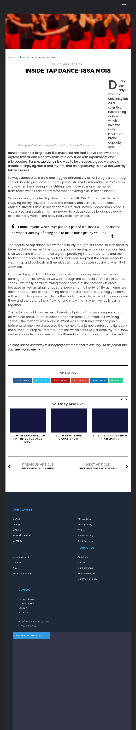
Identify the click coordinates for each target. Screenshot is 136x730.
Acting (16, 524)
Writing (81, 530)
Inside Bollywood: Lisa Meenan (38, 466)
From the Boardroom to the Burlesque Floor (27, 438)
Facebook (23, 380)
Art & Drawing (85, 541)
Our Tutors (83, 562)
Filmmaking (84, 519)
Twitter (41, 380)
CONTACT (25, 590)
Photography (85, 524)
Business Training (22, 574)
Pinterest (60, 380)
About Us (83, 557)
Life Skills (18, 563)
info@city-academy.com (35, 621)
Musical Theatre (21, 535)
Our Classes (22, 509)
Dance (56, 64)
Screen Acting (85, 535)
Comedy (17, 541)
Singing (17, 530)
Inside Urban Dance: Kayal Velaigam (98, 466)
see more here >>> (27, 349)
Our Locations (85, 568)
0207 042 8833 (29, 625)
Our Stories (72, 64)
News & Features (87, 573)
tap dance (48, 162)
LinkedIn (99, 380)
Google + (80, 380)
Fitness (16, 568)
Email (115, 380)
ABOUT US (87, 547)
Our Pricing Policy (87, 579)
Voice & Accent (21, 557)
